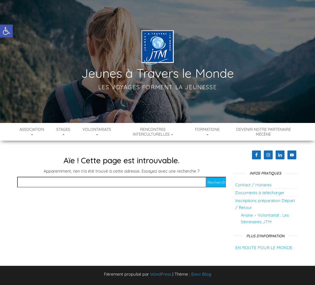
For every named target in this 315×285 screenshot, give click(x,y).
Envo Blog (201, 274)
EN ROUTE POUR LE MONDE (263, 247)
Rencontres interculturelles (153, 132)
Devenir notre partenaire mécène (263, 132)
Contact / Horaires (253, 184)
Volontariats (96, 131)
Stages (63, 131)
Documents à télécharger (259, 192)
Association (31, 131)
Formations (207, 131)
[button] (6, 31)
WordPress (160, 274)
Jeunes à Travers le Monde (157, 73)
